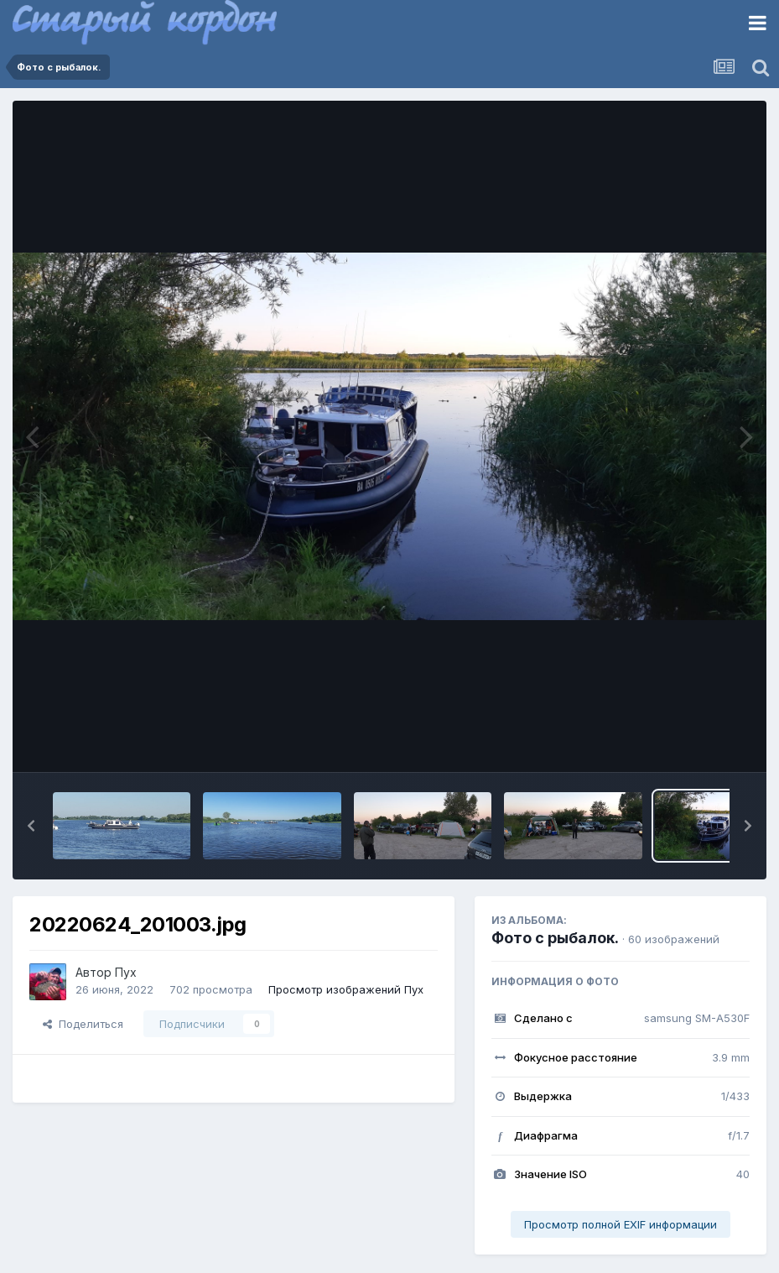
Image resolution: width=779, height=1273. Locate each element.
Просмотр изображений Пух (345, 989)
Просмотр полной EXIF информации (620, 1224)
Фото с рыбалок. (555, 938)
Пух (126, 972)
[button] (31, 825)
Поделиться (83, 1023)
